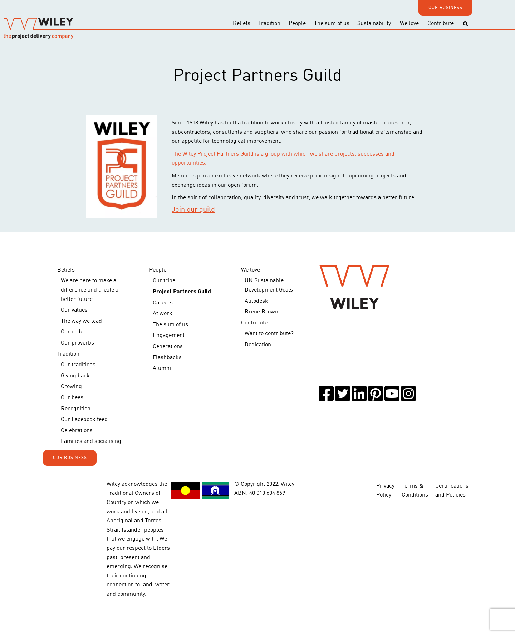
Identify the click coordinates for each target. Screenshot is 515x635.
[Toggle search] (465, 24)
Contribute (440, 23)
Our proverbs (77, 343)
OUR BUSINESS (445, 8)
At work (162, 314)
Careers (163, 303)
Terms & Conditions (415, 490)
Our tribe (164, 281)
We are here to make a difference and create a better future (89, 290)
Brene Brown (261, 312)
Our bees (72, 398)
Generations (168, 347)
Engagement (169, 335)
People (297, 23)
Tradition (269, 23)
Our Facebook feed (84, 419)
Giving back (75, 376)
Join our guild (193, 210)
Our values (74, 310)
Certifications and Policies (452, 490)
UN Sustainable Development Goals (269, 285)
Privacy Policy (385, 490)
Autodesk (256, 301)
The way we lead (81, 321)
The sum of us (331, 23)
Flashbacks (167, 358)
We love (409, 23)
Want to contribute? (269, 334)
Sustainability (374, 23)
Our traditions (78, 365)
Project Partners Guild (182, 292)
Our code (72, 332)
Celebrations (77, 431)
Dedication (258, 345)
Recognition (75, 409)
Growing (71, 387)
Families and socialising (91, 441)
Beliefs (241, 23)
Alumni (162, 368)
